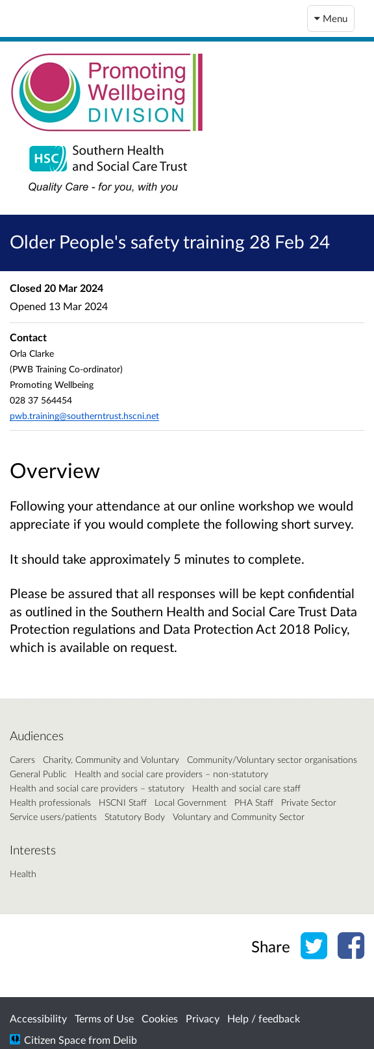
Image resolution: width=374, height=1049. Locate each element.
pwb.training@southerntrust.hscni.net (84, 415)
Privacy (202, 1018)
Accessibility (38, 1018)
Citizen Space (55, 1039)
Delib (125, 1039)
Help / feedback (263, 1018)
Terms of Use (104, 1018)
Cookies (160, 1018)
